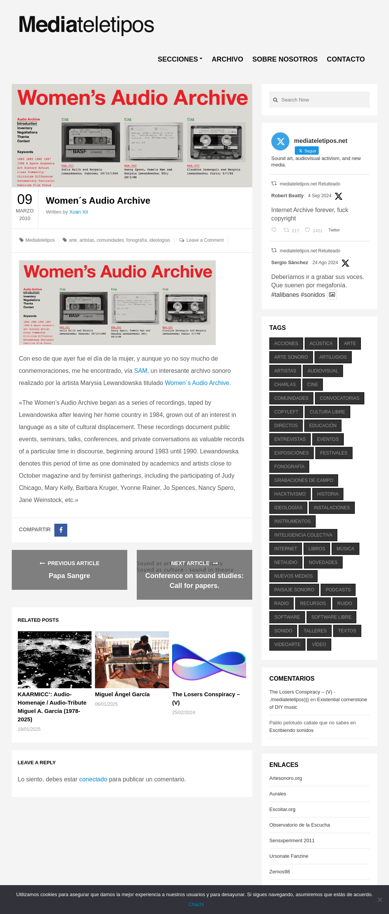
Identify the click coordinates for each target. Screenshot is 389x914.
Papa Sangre (69, 576)
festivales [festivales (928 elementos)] (334, 453)
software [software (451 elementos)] (287, 617)
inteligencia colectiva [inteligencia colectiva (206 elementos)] (303, 535)
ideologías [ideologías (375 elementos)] (288, 507)
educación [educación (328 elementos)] (323, 425)
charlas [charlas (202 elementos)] (285, 384)
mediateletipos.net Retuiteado (310, 184)
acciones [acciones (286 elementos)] (286, 343)
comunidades (110, 240)
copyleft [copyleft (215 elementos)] (286, 412)
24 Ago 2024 (325, 262)
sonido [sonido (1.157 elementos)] (283, 631)
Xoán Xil (79, 212)
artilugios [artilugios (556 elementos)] (333, 357)
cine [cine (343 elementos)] (312, 384)
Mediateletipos (40, 240)
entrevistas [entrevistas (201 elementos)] (289, 439)
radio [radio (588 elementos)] (281, 603)
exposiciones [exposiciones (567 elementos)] (291, 453)
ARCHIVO (227, 59)
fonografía (137, 240)
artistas (86, 240)
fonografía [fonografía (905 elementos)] (289, 466)
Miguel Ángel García (122, 694)
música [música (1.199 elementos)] (345, 548)
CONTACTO (346, 59)
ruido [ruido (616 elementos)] (344, 603)
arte (73, 240)
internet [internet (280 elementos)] (285, 548)
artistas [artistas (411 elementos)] (285, 371)
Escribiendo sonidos (291, 730)
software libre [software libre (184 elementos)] (332, 617)
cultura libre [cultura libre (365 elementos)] (327, 412)
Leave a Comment (205, 240)
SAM (140, 371)
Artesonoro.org (285, 778)
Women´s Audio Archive (197, 383)
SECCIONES (178, 59)
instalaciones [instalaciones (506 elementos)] (332, 507)
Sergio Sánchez (289, 262)
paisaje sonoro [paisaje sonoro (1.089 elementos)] (294, 589)
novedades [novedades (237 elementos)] (323, 562)
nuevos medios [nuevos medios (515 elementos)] (293, 576)
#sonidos (312, 294)
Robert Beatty (287, 195)
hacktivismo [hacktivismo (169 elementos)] (290, 494)
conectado (93, 779)
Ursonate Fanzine (288, 856)
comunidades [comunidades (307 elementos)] (291, 398)
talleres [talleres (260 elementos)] (315, 631)
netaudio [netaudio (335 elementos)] (285, 562)
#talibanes (285, 294)
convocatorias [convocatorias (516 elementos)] (339, 398)
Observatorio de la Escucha (299, 825)
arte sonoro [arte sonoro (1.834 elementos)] (291, 357)
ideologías (159, 240)
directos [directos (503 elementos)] (286, 425)
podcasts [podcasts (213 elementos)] (338, 589)
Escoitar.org (282, 809)
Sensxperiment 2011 (292, 840)
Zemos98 (279, 871)
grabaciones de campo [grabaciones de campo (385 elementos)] (303, 480)
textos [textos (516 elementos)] (347, 631)
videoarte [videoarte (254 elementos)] (287, 644)
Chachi (196, 904)
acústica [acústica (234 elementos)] (321, 343)
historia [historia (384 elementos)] (327, 494)
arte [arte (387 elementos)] (350, 343)
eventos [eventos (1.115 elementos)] (328, 439)
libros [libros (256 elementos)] (316, 548)
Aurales (277, 794)
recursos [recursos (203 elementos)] (313, 603)
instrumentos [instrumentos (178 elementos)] (292, 521)
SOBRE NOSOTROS (285, 59)
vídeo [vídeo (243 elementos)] (319, 644)
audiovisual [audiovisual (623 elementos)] (323, 371)
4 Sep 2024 (319, 195)
